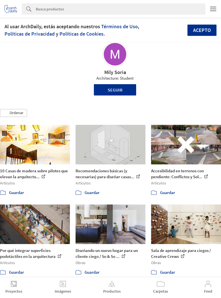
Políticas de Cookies (81, 34)
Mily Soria (115, 72)
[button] (13, 113)
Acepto (202, 30)
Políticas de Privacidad (30, 34)
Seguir (115, 90)
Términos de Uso (119, 26)
